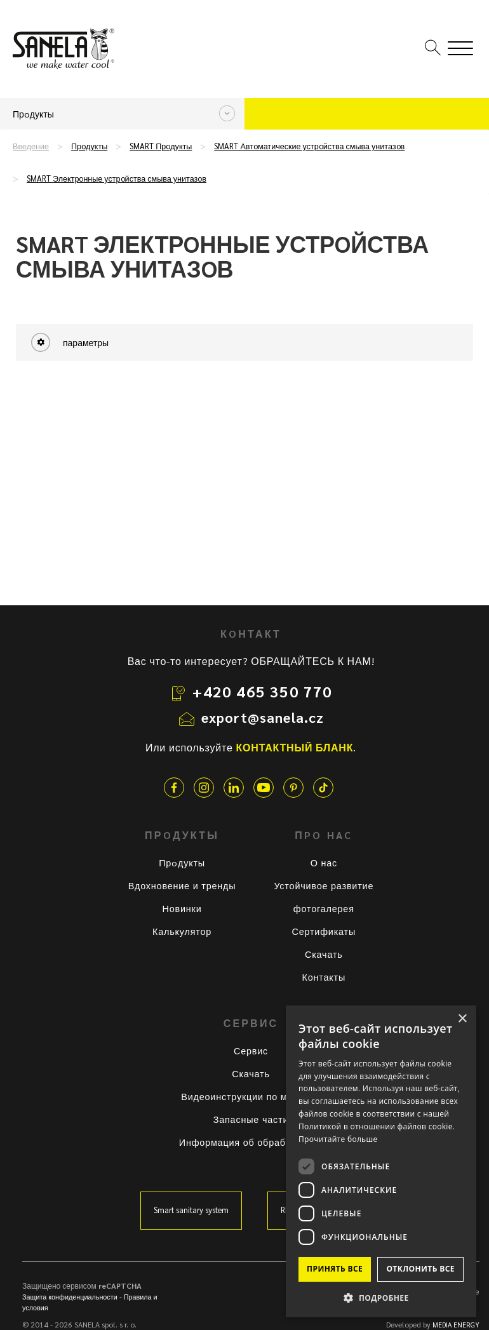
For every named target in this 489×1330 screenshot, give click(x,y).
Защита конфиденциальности (69, 1296)
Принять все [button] (335, 1268)
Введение (31, 146)
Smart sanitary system (191, 1210)
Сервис (251, 1050)
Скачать (324, 954)
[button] (381, 1297)
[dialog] (381, 1161)
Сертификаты (324, 931)
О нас (324, 862)
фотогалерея (323, 908)
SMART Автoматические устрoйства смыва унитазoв (309, 146)
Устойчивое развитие (323, 885)
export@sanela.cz (263, 717)
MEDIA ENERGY (455, 1324)
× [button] (462, 1019)
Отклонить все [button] (420, 1268)
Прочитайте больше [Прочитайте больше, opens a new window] (337, 1139)
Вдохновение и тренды (182, 885)
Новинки (182, 908)
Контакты (324, 977)
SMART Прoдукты (161, 146)
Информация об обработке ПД (251, 1142)
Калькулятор (181, 931)
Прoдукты (89, 146)
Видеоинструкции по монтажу (250, 1096)
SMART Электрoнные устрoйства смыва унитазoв (116, 178)
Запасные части (251, 1119)
